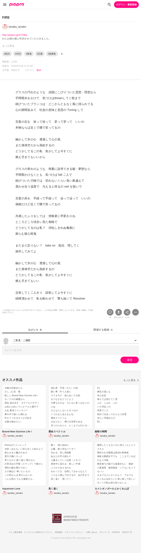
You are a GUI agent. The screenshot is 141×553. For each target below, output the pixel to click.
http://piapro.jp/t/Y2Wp (14, 35)
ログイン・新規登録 (126, 4)
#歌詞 (7, 53)
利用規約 (58, 532)
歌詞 (39, 70)
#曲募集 (52, 53)
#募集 (29, 53)
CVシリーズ (105, 532)
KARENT (116, 532)
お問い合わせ (91, 532)
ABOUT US (127, 532)
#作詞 (18, 53)
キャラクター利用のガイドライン (38, 532)
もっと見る (131, 380)
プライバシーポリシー (74, 532)
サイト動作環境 (15, 532)
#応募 (40, 53)
